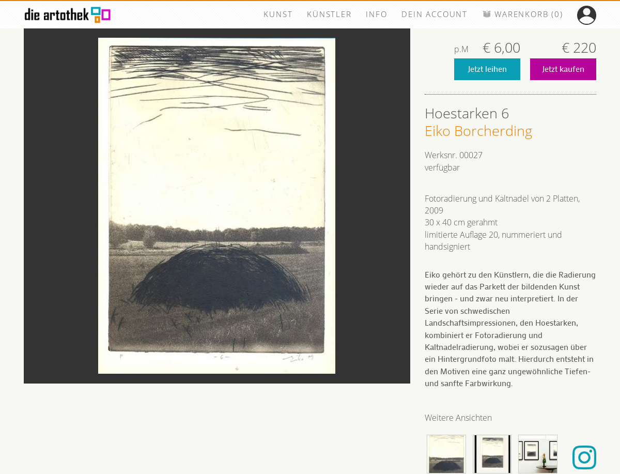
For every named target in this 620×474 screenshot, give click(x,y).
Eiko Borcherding (478, 130)
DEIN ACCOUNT (434, 14)
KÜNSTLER (329, 14)
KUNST (278, 14)
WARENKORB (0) (522, 14)
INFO (376, 14)
